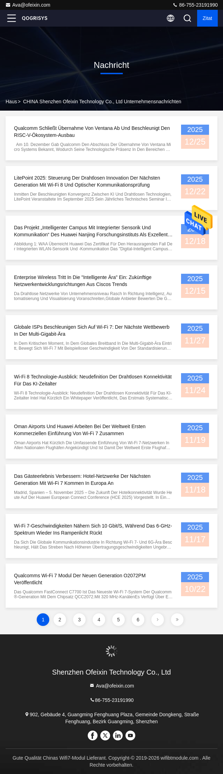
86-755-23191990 (195, 5)
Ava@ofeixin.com (27, 5)
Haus (11, 101)
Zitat (207, 18)
